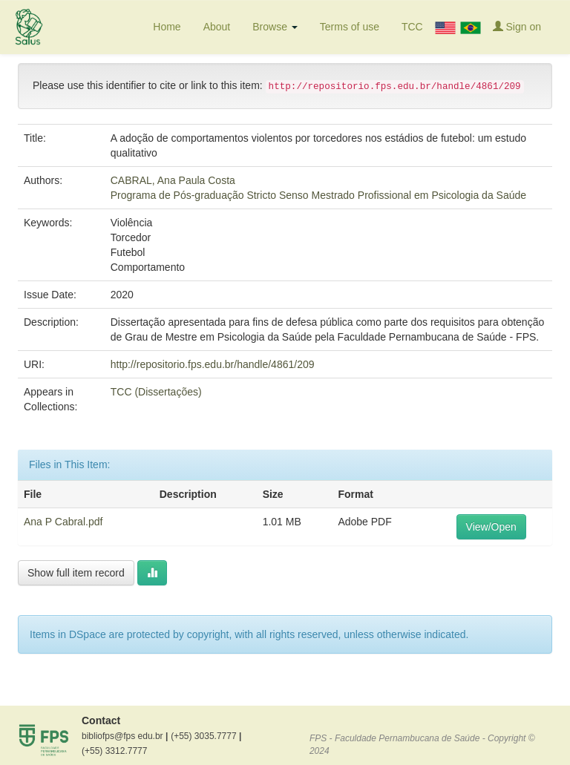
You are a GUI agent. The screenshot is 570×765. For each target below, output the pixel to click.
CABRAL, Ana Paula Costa (173, 180)
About (217, 27)
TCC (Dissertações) (156, 392)
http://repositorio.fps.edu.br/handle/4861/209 (213, 364)
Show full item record (76, 573)
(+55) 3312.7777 (114, 751)
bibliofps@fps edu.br (125, 736)
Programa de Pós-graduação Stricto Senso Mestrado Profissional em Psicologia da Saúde (318, 195)
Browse (275, 27)
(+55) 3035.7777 (206, 736)
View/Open (491, 527)
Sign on (517, 26)
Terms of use (349, 27)
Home (166, 27)
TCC (412, 27)
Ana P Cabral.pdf (63, 522)
